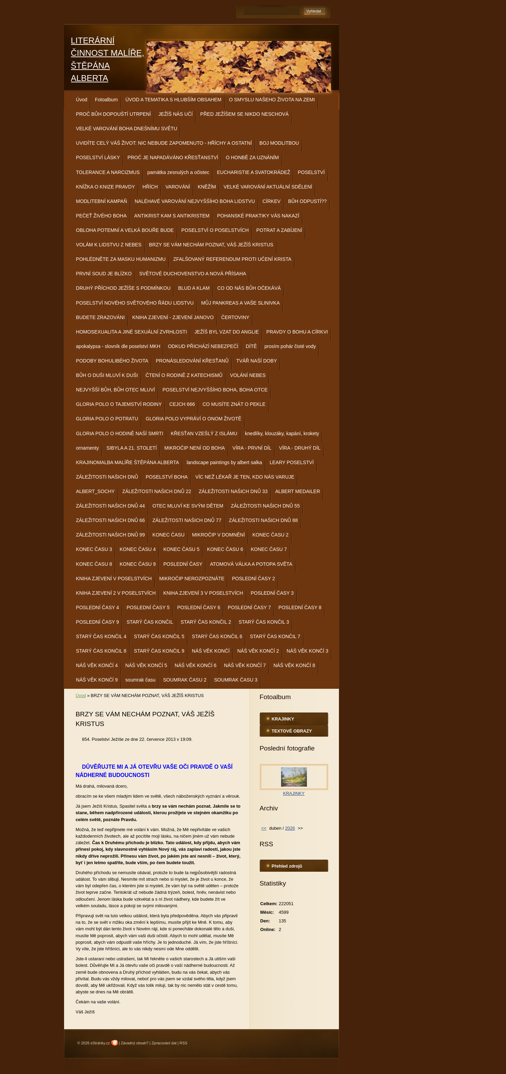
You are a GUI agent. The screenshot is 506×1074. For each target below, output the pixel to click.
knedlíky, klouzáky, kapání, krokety (282, 433)
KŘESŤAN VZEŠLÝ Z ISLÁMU (204, 433)
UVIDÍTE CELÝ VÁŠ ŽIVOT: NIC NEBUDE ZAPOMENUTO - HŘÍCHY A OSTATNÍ (164, 143)
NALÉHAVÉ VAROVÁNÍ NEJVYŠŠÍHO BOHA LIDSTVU (195, 201)
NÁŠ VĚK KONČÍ (211, 651)
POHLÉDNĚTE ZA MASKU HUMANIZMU (121, 259)
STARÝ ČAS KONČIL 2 (206, 622)
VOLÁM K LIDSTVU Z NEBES (109, 244)
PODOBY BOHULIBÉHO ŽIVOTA (112, 361)
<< (264, 828)
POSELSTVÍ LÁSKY (98, 157)
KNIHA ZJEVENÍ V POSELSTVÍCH (114, 578)
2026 (290, 828)
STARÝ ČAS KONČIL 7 (275, 636)
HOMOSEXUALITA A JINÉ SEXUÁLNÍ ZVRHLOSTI (131, 332)
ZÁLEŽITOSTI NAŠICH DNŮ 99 (110, 535)
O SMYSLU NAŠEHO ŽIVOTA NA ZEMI (272, 99)
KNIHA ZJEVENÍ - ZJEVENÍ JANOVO (173, 317)
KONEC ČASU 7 (269, 549)
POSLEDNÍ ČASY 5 (147, 607)
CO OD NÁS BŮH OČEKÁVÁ (249, 288)
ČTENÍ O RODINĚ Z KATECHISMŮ (183, 375)
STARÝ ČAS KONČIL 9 (159, 651)
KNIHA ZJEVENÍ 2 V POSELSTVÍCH (116, 593)
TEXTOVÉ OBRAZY (292, 731)
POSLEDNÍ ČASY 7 (249, 607)
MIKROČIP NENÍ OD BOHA (194, 448)
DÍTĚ (251, 346)
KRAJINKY (283, 719)
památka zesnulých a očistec (178, 172)
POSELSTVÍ (311, 172)
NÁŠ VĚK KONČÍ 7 (245, 665)
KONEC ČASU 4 (138, 549)
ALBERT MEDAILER (297, 491)
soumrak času (140, 680)
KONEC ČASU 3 (94, 549)
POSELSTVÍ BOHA (167, 477)
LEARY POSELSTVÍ (292, 462)
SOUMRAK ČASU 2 (184, 680)
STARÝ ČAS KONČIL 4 (101, 636)
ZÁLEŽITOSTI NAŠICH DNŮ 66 (110, 520)
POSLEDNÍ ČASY (182, 564)
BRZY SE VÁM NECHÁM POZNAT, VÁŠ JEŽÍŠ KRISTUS (211, 244)
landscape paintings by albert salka (224, 462)
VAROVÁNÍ (177, 187)
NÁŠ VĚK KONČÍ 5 (146, 665)
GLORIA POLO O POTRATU (107, 418)
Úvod (81, 99)
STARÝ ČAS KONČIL (149, 622)
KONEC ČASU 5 (181, 549)
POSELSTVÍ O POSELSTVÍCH (215, 230)
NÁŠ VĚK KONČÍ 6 (195, 665)
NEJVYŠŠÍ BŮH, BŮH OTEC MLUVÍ (115, 389)
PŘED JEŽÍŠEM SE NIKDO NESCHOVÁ (244, 114)
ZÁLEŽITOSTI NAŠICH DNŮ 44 (110, 506)
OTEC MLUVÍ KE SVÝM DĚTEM (188, 506)
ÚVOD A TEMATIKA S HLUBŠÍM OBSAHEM (173, 99)
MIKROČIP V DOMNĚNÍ (218, 535)
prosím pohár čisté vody (290, 346)
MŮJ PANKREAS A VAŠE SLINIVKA (240, 303)
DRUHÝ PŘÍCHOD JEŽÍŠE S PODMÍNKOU (123, 288)
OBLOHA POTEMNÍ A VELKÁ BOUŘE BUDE (125, 230)
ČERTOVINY (235, 317)
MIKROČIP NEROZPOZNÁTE (191, 578)
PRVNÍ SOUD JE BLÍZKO (104, 273)
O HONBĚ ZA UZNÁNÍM (252, 157)
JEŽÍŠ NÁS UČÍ (175, 114)
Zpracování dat (164, 1043)
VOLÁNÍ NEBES (248, 375)
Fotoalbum (106, 99)
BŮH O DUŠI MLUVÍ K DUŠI (107, 375)
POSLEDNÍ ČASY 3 (272, 593)
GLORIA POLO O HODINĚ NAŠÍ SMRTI (119, 433)
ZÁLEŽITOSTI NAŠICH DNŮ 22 (156, 491)
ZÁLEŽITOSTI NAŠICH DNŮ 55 (265, 506)
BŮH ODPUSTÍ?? (307, 201)
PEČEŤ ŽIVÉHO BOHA (101, 215)
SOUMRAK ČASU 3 (235, 680)
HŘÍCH (150, 187)
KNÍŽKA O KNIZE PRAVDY (105, 187)
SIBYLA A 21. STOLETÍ (131, 448)
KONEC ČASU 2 (270, 535)
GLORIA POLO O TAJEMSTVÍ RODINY (119, 404)
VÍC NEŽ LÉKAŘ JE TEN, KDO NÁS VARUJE (244, 477)
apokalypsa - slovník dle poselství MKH (118, 346)
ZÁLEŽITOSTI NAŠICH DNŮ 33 (233, 491)
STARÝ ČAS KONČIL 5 (159, 636)
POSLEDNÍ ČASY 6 (198, 607)
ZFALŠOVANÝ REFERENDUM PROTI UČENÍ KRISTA (232, 259)
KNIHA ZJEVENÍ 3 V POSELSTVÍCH (203, 593)
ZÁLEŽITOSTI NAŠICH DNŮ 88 (263, 520)
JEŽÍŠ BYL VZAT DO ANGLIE (227, 332)
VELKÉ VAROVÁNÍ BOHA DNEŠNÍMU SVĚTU (126, 128)
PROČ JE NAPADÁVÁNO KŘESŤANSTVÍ (172, 157)
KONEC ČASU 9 (138, 564)
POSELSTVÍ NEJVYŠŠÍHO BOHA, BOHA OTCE (215, 389)
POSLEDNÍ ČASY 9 (97, 622)
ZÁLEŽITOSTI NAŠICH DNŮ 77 (187, 520)
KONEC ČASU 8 (94, 564)
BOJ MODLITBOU (279, 143)
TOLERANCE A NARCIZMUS (108, 172)
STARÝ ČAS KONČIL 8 (101, 651)
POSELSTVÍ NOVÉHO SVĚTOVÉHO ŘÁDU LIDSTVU (135, 303)
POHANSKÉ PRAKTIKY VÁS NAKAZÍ (258, 215)
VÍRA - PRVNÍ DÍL (252, 448)
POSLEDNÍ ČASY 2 (253, 578)
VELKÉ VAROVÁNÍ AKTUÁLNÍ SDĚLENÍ (268, 187)
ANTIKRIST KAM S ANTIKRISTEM (172, 215)
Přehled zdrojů (287, 866)
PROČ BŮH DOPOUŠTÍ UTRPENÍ (113, 114)
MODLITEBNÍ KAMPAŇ (101, 201)
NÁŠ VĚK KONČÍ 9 (97, 680)
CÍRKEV (271, 201)
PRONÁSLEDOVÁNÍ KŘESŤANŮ (192, 361)
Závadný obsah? (134, 1043)
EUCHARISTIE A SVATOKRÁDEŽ (253, 172)
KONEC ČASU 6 (225, 549)
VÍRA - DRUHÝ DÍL (299, 448)
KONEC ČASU (169, 535)
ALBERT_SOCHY (95, 491)
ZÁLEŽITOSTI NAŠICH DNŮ (107, 477)
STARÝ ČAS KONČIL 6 (217, 636)
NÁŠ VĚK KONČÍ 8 (294, 665)
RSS (183, 1043)
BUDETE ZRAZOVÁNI (100, 317)
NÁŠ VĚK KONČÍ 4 (97, 665)
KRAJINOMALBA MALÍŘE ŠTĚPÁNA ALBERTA (127, 462)
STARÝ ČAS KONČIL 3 (264, 622)
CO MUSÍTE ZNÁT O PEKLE (234, 404)
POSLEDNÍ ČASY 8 (299, 607)
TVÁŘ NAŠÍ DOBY (256, 361)
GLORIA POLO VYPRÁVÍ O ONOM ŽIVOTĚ (193, 418)
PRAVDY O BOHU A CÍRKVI (297, 332)
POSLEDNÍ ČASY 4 (97, 607)
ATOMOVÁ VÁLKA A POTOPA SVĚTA (251, 564)
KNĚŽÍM (207, 187)
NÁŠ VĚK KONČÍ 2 (258, 651)
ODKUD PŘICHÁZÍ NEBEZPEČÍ (203, 346)
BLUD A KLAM (194, 288)
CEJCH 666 (182, 404)
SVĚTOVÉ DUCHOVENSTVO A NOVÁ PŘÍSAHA (192, 273)
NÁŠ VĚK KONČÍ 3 (307, 651)
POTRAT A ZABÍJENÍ (279, 230)
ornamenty (87, 448)
